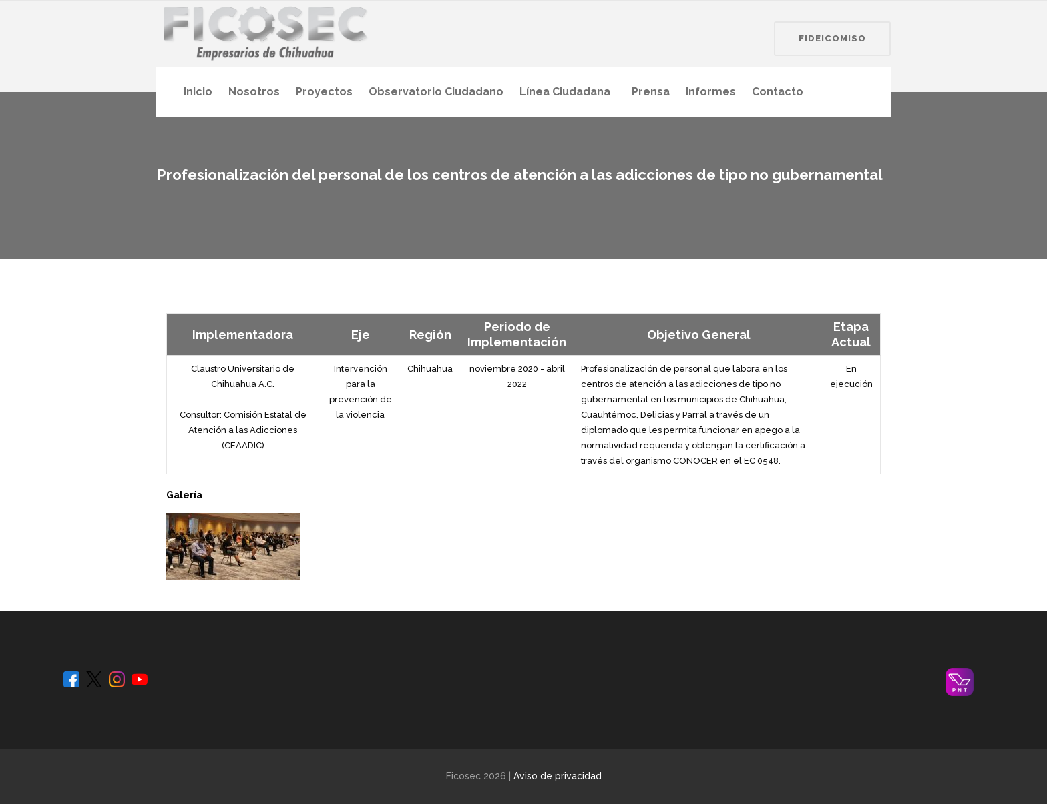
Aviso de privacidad (557, 776)
